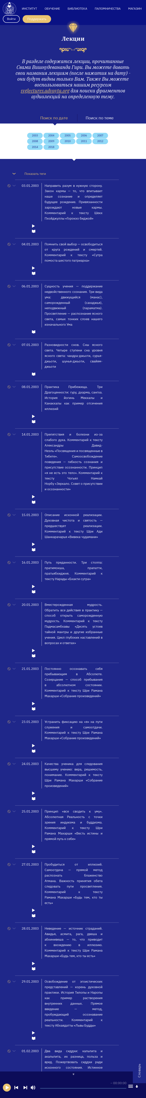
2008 (35, 141)
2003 (35, 135)
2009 (51, 141)
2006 (84, 135)
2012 (100, 141)
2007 (100, 135)
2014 (35, 147)
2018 (51, 147)
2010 (68, 141)
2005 (68, 135)
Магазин (135, 8)
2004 (51, 135)
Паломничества (108, 8)
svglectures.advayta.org (45, 90)
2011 (84, 141)
